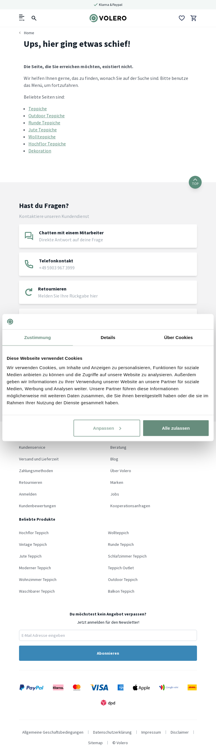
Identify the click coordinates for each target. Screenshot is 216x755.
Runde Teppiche (44, 122)
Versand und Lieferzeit (39, 459)
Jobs (114, 494)
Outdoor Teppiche (46, 115)
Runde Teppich (121, 544)
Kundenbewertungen (37, 505)
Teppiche (37, 108)
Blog (114, 459)
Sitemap (95, 742)
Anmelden (28, 494)
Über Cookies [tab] (178, 337)
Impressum (151, 732)
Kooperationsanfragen (130, 505)
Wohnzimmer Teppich (37, 579)
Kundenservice (32, 447)
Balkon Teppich (121, 591)
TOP (195, 182)
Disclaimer (180, 732)
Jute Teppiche (42, 130)
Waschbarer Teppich (37, 591)
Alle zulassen (176, 427)
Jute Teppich (30, 556)
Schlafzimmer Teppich (127, 556)
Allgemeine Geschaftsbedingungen (52, 732)
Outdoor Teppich (123, 579)
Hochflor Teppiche (47, 144)
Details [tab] (108, 337)
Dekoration (39, 151)
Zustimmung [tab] (37, 337)
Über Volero (120, 470)
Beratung (118, 447)
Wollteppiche (42, 137)
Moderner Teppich (35, 567)
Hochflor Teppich (34, 532)
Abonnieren (108, 653)
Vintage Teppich (33, 544)
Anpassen (107, 427)
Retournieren (30, 482)
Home (29, 32)
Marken (116, 482)
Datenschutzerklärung (112, 732)
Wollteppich (118, 532)
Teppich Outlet (121, 567)
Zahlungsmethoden (36, 470)
